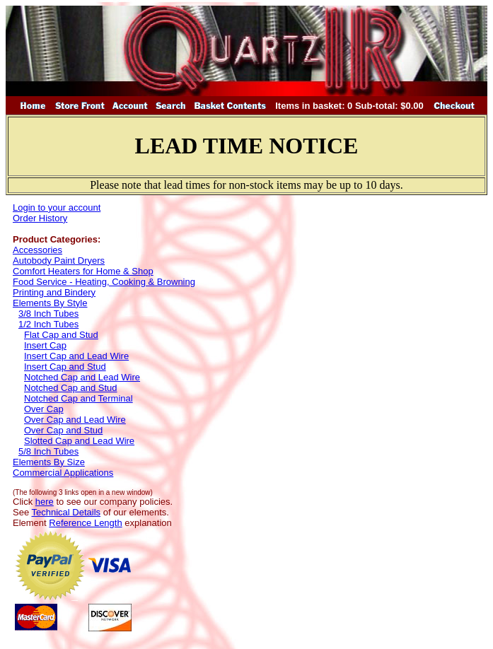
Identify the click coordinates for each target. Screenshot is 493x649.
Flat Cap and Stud (61, 334)
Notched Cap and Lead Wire (82, 377)
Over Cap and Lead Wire (75, 419)
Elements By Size (49, 462)
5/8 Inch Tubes (48, 451)
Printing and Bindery (54, 292)
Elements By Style (50, 303)
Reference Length (85, 523)
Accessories (37, 250)
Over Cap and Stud (63, 430)
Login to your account (56, 207)
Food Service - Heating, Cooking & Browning (104, 281)
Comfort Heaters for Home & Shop (83, 271)
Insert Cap (45, 345)
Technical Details (66, 512)
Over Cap (44, 409)
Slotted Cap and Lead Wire (79, 440)
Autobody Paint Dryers (59, 260)
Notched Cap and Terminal (78, 398)
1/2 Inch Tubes (48, 324)
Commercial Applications (63, 472)
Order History (40, 218)
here (44, 501)
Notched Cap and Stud (70, 387)
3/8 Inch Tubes (48, 313)
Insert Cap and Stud (65, 366)
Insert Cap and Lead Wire (76, 356)
